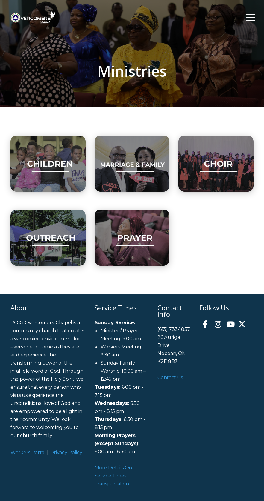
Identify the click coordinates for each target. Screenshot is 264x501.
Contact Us (170, 377)
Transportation (112, 484)
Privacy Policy (66, 452)
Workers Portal (28, 452)
